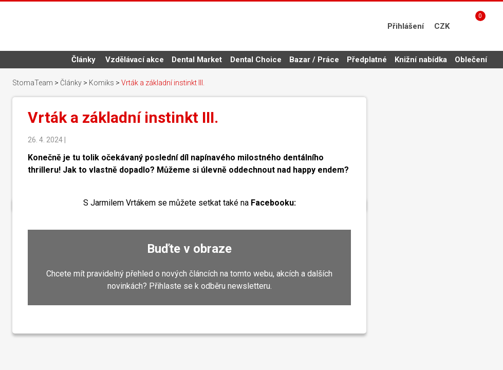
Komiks (101, 83)
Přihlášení (405, 26)
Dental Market (197, 59)
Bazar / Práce (314, 59)
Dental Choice (256, 59)
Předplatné (367, 59)
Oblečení (471, 59)
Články (83, 59)
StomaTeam (32, 83)
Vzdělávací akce (134, 59)
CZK (442, 26)
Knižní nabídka (421, 59)
